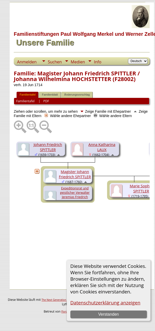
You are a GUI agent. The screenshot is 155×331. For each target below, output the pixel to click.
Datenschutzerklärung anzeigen (105, 302)
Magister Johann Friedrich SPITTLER (75, 174)
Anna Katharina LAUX (101, 147)
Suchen (55, 62)
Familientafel (27, 94)
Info (97, 62)
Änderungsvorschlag (77, 94)
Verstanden (108, 314)
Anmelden (26, 62)
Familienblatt (50, 94)
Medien (78, 62)
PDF (46, 101)
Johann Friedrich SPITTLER (48, 147)
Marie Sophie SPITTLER (141, 188)
